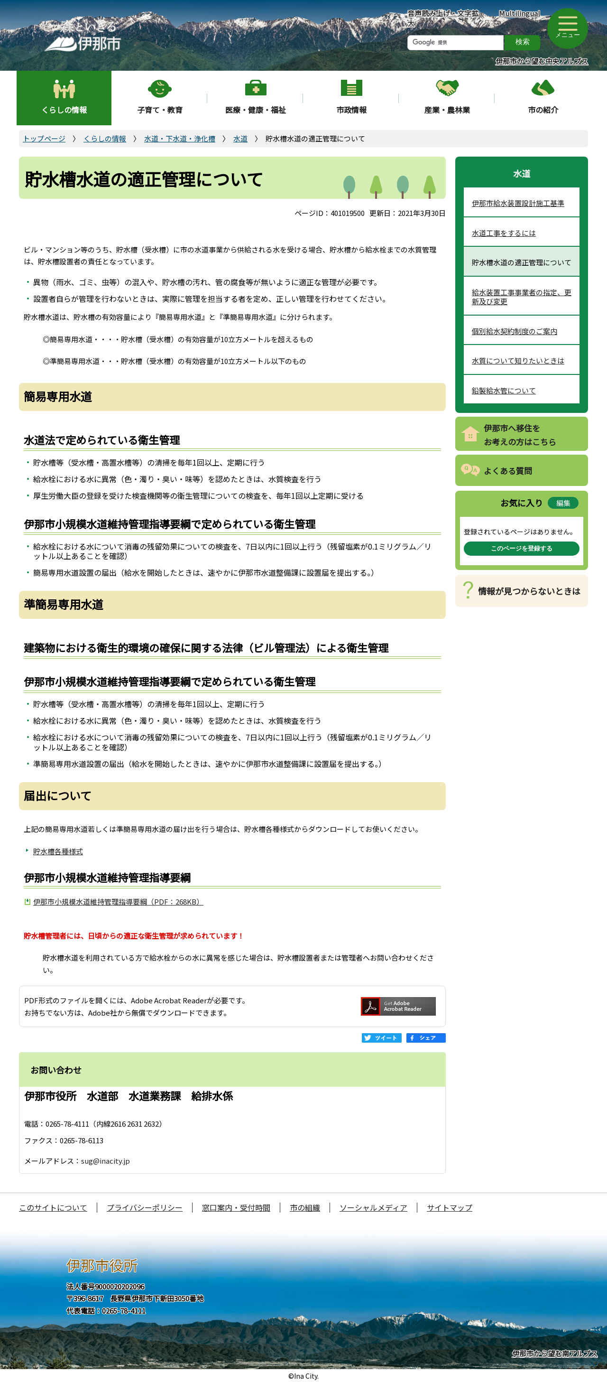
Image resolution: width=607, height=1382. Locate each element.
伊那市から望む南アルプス (555, 1353)
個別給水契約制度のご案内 (514, 331)
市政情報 (351, 109)
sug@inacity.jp (105, 1161)
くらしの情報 (64, 109)
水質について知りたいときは (518, 360)
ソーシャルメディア (373, 1207)
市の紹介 (543, 109)
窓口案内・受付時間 (236, 1207)
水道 (240, 138)
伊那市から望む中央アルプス (542, 61)
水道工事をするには (504, 233)
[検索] (455, 43)
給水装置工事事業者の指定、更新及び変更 (521, 297)
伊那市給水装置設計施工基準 (518, 203)
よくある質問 (508, 470)
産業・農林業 (447, 109)
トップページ (44, 138)
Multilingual (519, 13)
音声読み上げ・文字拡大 (442, 18)
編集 (563, 503)
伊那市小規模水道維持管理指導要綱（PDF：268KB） (118, 901)
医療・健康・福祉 (255, 109)
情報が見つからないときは (529, 591)
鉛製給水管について (504, 390)
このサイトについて (53, 1207)
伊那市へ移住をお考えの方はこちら (520, 435)
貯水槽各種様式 (58, 851)
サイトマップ (449, 1207)
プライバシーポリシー (145, 1207)
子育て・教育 (160, 109)
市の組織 (305, 1207)
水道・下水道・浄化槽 (179, 138)
